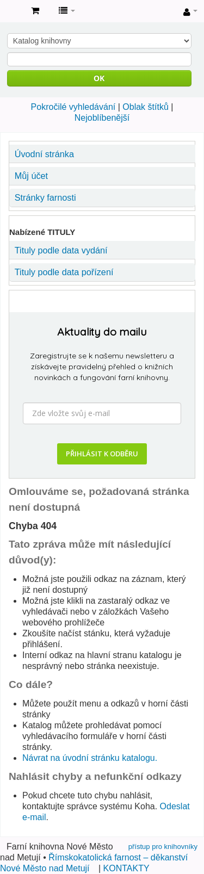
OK (99, 78)
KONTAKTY (126, 868)
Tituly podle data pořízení (64, 272)
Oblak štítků (145, 106)
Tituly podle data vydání (61, 250)
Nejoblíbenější (102, 117)
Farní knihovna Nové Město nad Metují (11, 11)
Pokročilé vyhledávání (73, 106)
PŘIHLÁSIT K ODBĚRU (102, 453)
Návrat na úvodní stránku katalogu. (89, 758)
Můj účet (31, 176)
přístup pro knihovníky (162, 846)
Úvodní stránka (44, 154)
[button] (35, 11)
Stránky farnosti (45, 197)
